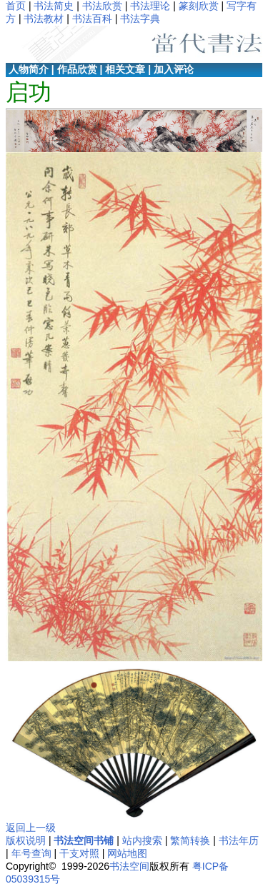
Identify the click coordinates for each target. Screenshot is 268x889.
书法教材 (44, 18)
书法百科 (92, 18)
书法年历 (239, 840)
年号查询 (31, 853)
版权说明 (26, 840)
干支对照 (79, 853)
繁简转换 (190, 840)
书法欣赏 (102, 5)
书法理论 (150, 5)
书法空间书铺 (84, 840)
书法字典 (140, 18)
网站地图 (127, 853)
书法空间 (129, 866)
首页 (16, 5)
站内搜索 (142, 840)
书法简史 (54, 5)
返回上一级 (31, 827)
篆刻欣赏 (199, 5)
